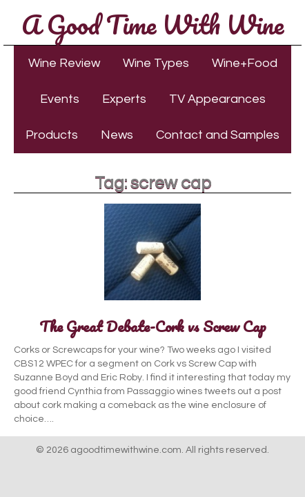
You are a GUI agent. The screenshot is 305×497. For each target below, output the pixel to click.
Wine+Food (244, 63)
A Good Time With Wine (152, 24)
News (117, 135)
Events (59, 99)
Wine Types (156, 63)
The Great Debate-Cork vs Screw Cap (152, 326)
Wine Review (64, 63)
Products (52, 135)
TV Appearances (217, 99)
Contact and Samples (217, 135)
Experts (124, 99)
